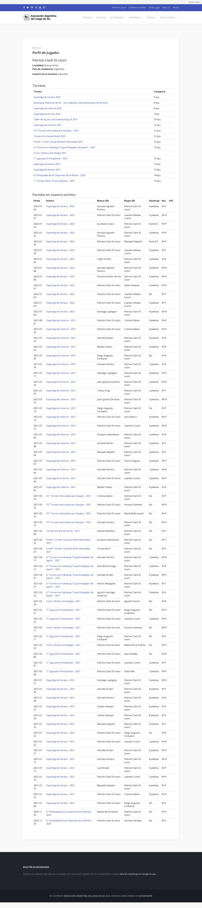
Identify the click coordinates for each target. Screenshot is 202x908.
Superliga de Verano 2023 (52, 97)
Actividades (116, 17)
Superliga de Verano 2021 (52, 164)
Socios (150, 17)
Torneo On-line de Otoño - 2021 (67, 530)
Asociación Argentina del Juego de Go (84, 901)
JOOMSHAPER (145, 901)
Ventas (176, 7)
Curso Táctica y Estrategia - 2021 (67, 601)
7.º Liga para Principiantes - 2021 (56, 158)
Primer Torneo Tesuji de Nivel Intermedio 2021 (63, 141)
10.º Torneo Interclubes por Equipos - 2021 (61, 130)
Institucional (167, 17)
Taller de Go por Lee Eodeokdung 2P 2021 (61, 119)
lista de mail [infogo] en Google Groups (138, 879)
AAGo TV (166, 7)
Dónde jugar (154, 7)
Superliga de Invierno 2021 (53, 125)
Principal (87, 17)
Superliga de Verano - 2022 (64, 206)
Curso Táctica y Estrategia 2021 (55, 153)
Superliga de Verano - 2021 (64, 680)
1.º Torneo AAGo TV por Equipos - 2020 (59, 180)
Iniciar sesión (194, 2)
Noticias (101, 17)
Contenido (135, 17)
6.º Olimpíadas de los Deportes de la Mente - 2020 (64, 175)
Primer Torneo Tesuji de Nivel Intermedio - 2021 (66, 541)
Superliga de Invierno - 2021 (65, 320)
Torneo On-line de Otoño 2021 (55, 136)
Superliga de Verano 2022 (52, 113)
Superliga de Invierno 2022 (53, 108)
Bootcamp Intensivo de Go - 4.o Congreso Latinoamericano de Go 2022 (76, 102)
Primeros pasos (119, 7)
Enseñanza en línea (137, 7)
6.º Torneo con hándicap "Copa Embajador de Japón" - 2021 (70, 147)
